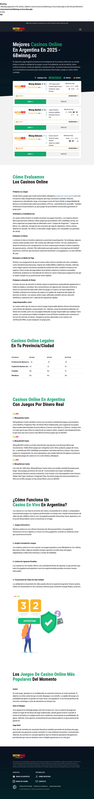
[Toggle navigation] (80, 29)
